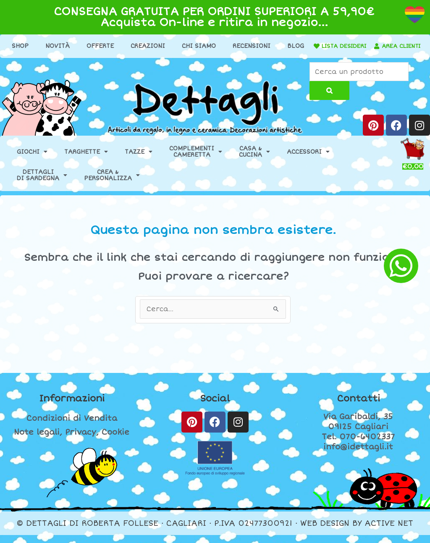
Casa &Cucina (254, 159)
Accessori (308, 159)
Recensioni (267, 46)
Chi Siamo (215, 46)
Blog (311, 46)
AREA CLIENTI (216, 59)
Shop (36, 46)
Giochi (32, 159)
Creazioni (164, 46)
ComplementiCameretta (195, 159)
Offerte (116, 46)
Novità (73, 46)
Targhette (86, 159)
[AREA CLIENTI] (189, 60)
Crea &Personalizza (112, 183)
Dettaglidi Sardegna (42, 183)
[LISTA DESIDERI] (349, 46)
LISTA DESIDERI (379, 46)
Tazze (138, 159)
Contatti (358, 406)
